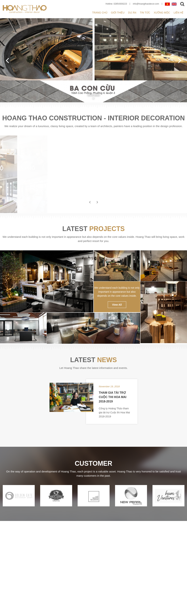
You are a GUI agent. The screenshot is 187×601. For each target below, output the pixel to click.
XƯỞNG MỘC (162, 12)
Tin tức (145, 12)
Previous (7, 60)
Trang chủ (99, 12)
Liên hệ (178, 12)
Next (180, 60)
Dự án (132, 12)
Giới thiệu (118, 12)
